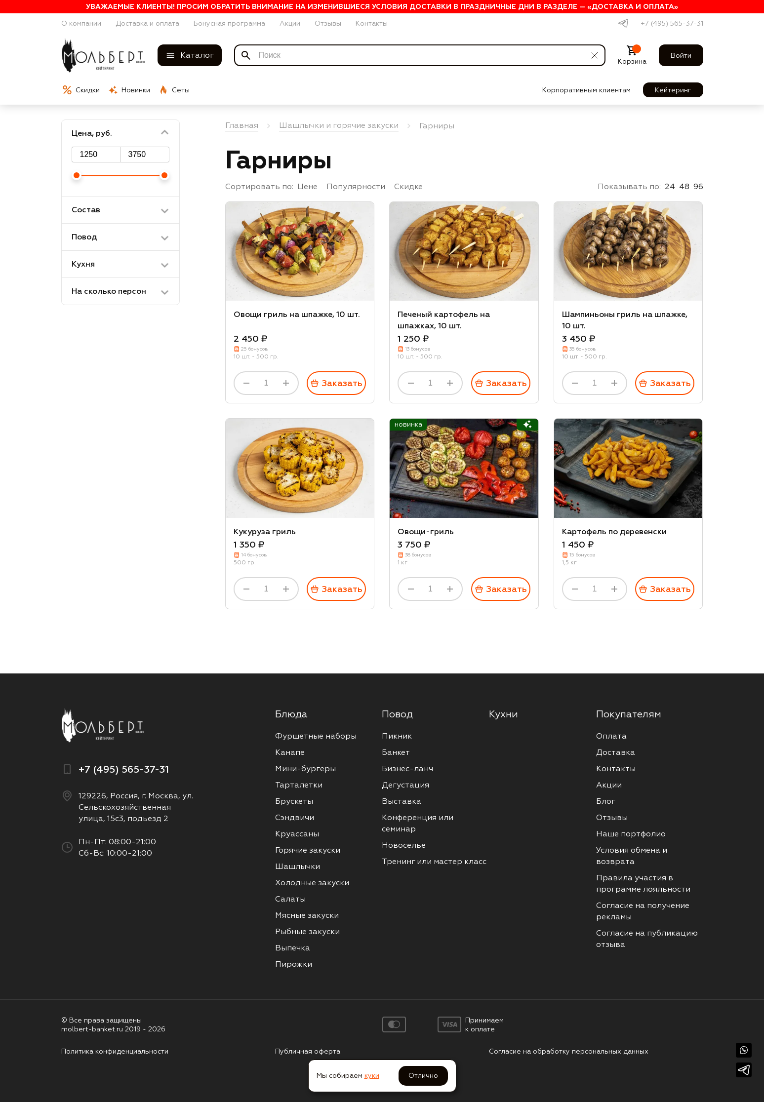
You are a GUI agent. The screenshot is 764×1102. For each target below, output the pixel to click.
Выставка (401, 801)
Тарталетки (298, 784)
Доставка (615, 752)
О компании (81, 23)
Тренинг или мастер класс (434, 861)
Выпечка (292, 947)
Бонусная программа (229, 23)
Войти (681, 55)
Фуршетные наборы (316, 736)
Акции (290, 23)
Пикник (397, 736)
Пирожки (293, 964)
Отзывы (328, 23)
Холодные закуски (312, 882)
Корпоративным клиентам (586, 90)
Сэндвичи (294, 817)
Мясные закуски (307, 915)
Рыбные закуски (307, 931)
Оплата (611, 736)
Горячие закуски (307, 850)
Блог (605, 801)
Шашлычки (297, 866)
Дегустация (405, 784)
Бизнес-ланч (407, 768)
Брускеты (294, 801)
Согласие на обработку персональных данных (568, 1051)
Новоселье (404, 845)
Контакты (372, 23)
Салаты (290, 899)
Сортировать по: (259, 186)
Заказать (336, 383)
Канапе (290, 752)
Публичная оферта (307, 1051)
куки (371, 1075)
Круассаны (297, 833)
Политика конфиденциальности (114, 1051)
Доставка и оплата (147, 23)
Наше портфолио (631, 833)
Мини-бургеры (305, 768)
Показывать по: (629, 186)
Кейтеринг (673, 90)
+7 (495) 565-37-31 (672, 23)
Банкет (396, 752)
